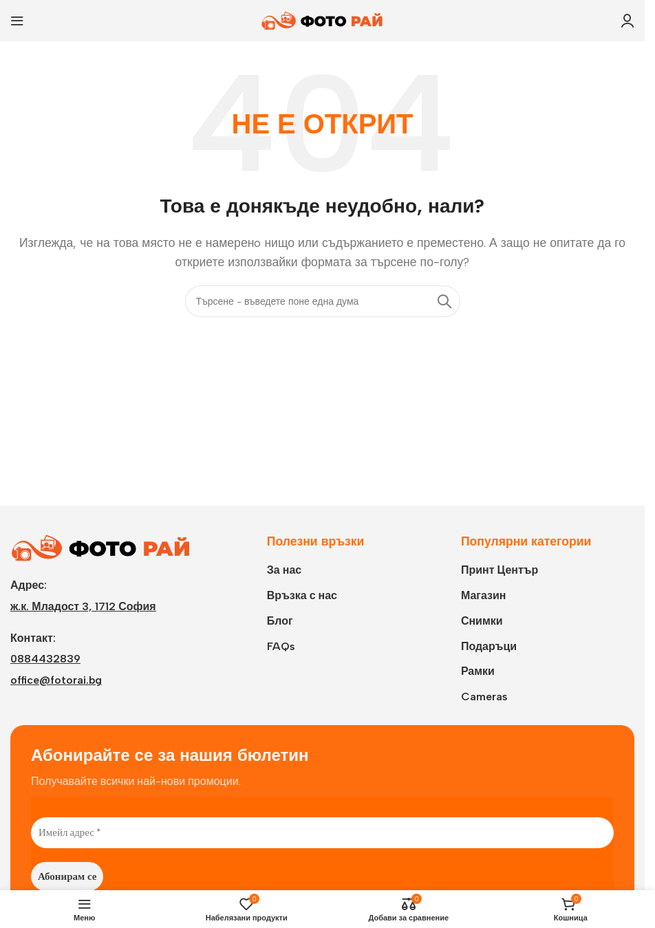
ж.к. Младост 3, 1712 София (83, 606)
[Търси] (322, 301)
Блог (280, 620)
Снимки (482, 620)
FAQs (281, 646)
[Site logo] (323, 19)
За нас (284, 569)
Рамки (478, 671)
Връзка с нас (302, 595)
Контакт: (33, 638)
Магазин (483, 595)
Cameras (484, 696)
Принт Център (499, 569)
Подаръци (489, 646)
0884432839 (45, 658)
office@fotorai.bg (56, 680)
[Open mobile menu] (17, 20)
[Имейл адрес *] (322, 832)
